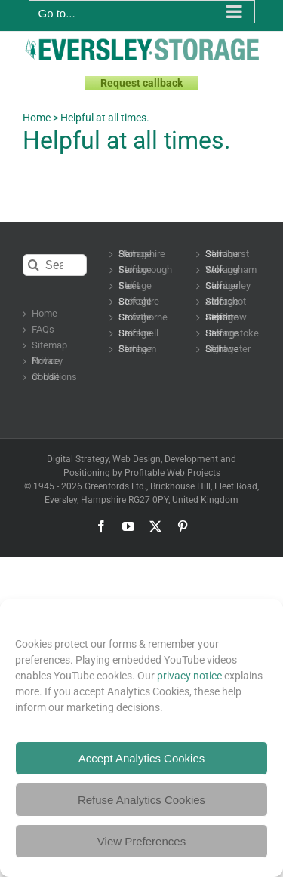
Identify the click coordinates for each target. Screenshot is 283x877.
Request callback (141, 83)
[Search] (34, 265)
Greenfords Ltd (114, 486)
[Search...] (55, 265)
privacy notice (189, 676)
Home (37, 118)
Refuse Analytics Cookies (141, 799)
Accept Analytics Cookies (141, 758)
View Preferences (141, 841)
